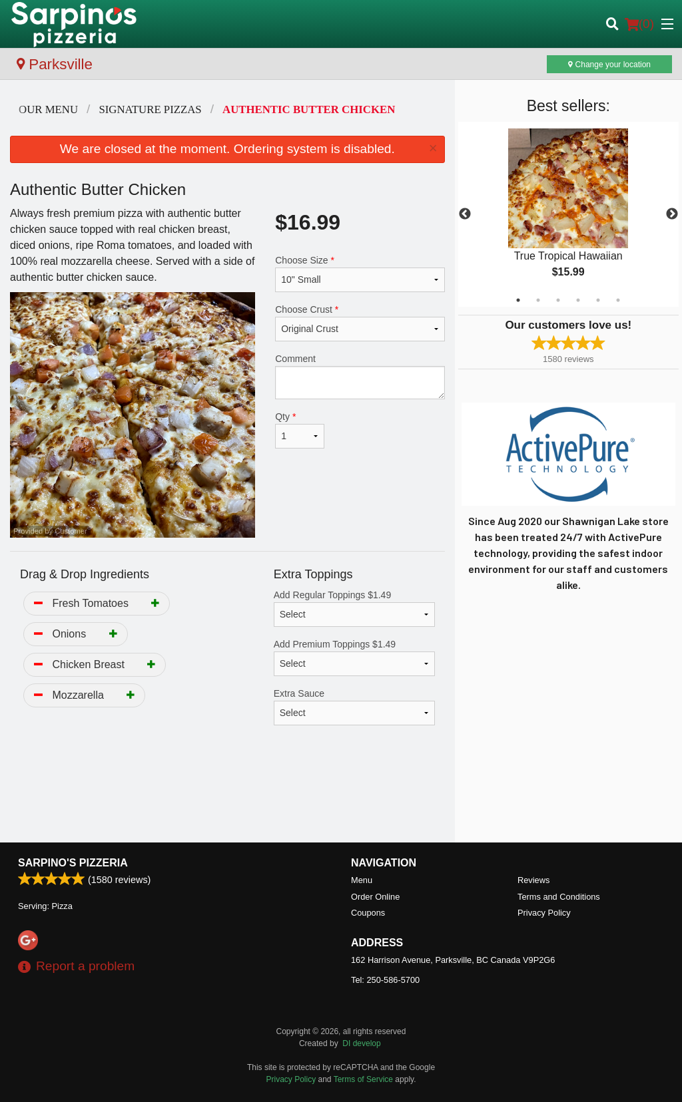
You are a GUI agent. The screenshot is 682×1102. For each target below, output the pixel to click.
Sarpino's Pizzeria (73, 862)
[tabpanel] (568, 214)
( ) (639, 24)
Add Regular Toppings (354, 608)
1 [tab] (518, 300)
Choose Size (359, 273)
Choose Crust (359, 322)
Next (672, 214)
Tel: (385, 980)
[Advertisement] (227, 799)
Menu (361, 880)
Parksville (55, 64)
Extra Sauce (354, 706)
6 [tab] (618, 300)
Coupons (368, 913)
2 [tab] (538, 300)
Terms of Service (363, 1079)
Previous (465, 214)
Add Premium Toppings (354, 657)
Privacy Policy (544, 913)
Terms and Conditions (558, 897)
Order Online (375, 897)
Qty (299, 430)
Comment (359, 376)
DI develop (361, 1043)
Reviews (533, 880)
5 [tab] (598, 300)
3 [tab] (558, 300)
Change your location (609, 64)
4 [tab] (578, 300)
